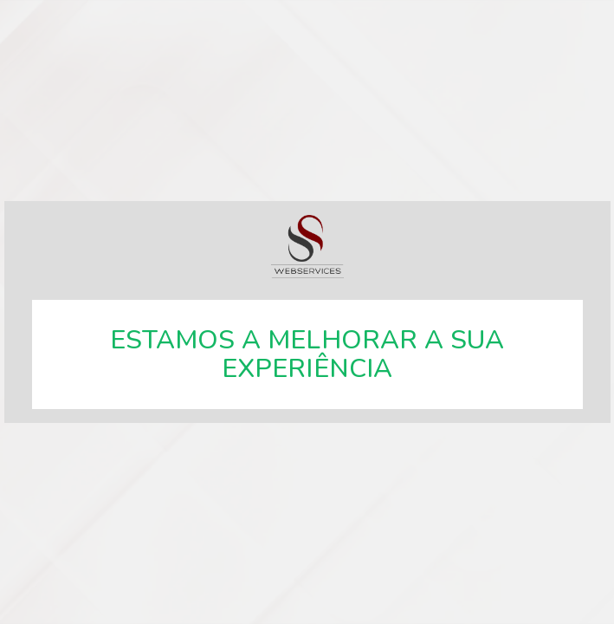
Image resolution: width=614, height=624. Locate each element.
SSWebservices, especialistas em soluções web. (307, 246)
